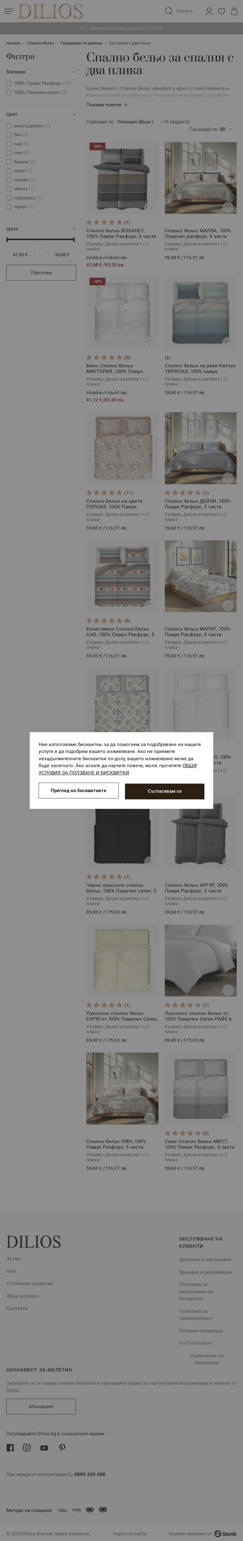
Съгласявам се (165, 791)
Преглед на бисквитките (78, 791)
